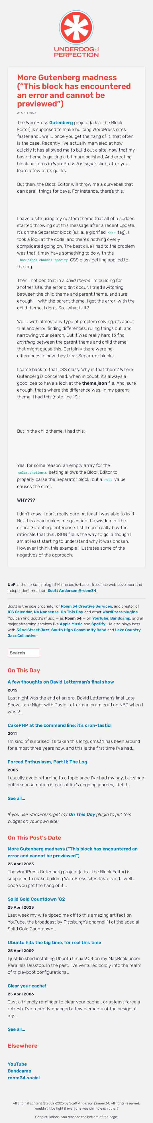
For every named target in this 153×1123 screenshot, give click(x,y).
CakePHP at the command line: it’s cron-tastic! (59, 725)
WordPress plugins (120, 612)
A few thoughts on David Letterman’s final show (61, 682)
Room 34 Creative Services (86, 606)
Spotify (98, 624)
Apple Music (71, 624)
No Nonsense (46, 612)
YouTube (100, 618)
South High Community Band (78, 630)
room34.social (24, 1077)
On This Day (72, 612)
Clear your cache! (27, 986)
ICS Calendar (20, 612)
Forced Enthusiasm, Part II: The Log (47, 762)
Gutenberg (61, 122)
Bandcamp (120, 618)
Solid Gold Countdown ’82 (36, 899)
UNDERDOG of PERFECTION (76, 28)
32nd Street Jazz (33, 630)
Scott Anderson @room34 (72, 590)
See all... (16, 798)
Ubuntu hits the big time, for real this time (54, 942)
